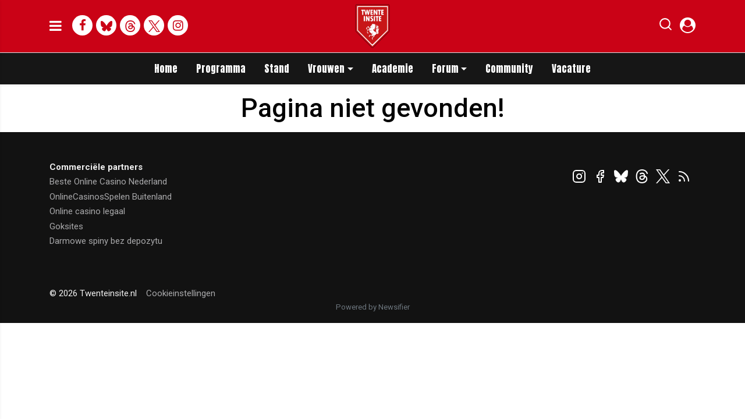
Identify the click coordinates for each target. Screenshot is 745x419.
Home (166, 68)
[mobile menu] (55, 26)
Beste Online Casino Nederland (108, 181)
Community (509, 68)
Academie (392, 68)
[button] (665, 26)
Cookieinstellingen (180, 293)
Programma (221, 68)
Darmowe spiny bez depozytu (105, 241)
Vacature (571, 68)
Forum (445, 68)
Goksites (66, 226)
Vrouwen (326, 68)
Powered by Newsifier (373, 307)
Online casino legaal (87, 211)
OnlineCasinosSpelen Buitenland (110, 196)
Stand (276, 68)
